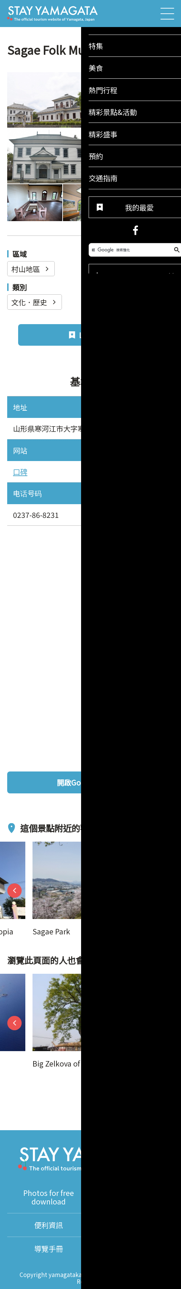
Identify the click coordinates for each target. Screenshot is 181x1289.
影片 (132, 1197)
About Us (132, 1248)
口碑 (20, 471)
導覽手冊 (48, 1248)
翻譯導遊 (132, 1225)
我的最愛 (142, 1084)
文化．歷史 (34, 302)
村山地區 (31, 269)
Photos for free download (48, 1197)
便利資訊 (48, 1225)
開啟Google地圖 (112, 782)
